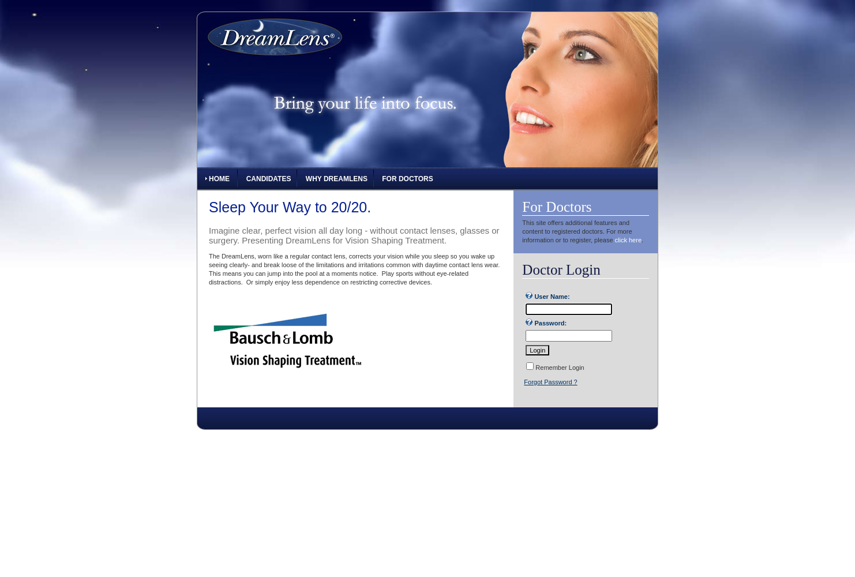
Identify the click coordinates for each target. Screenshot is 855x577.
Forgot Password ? (550, 382)
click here (628, 240)
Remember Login (559, 367)
